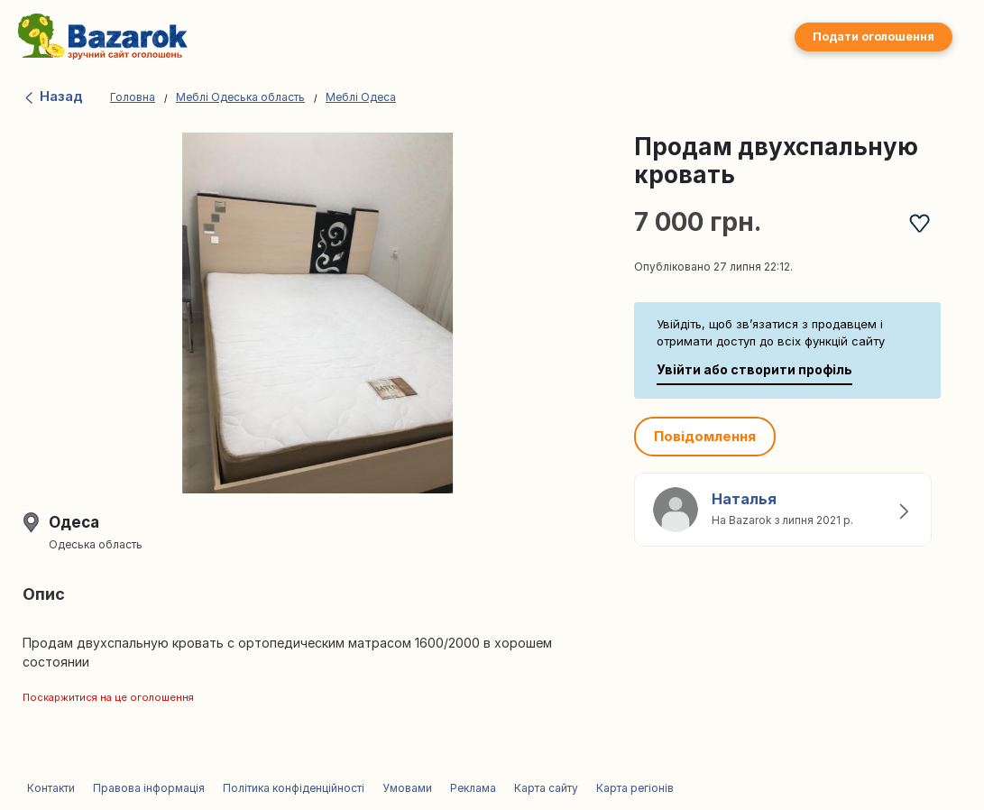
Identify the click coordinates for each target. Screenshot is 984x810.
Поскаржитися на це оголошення (108, 697)
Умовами (407, 788)
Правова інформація (149, 788)
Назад (53, 96)
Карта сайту (546, 788)
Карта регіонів (635, 788)
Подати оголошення (873, 36)
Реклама (473, 788)
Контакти (51, 788)
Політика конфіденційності (293, 788)
